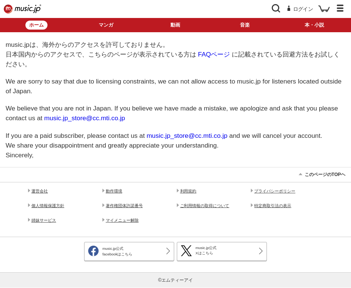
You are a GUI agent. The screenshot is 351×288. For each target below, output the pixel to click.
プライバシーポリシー (274, 191)
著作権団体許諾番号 (124, 205)
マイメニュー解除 (122, 220)
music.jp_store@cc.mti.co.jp (84, 118)
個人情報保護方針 (47, 205)
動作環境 (114, 191)
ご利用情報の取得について (205, 205)
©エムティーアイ (175, 280)
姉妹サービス (43, 220)
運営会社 (39, 191)
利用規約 (188, 191)
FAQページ (214, 54)
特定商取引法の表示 (272, 205)
